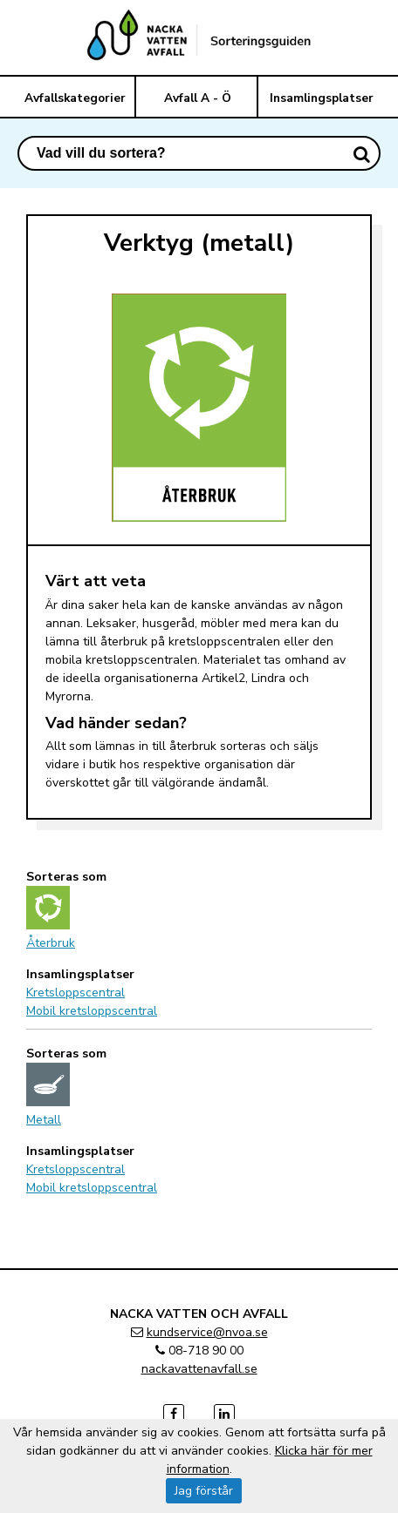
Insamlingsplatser (322, 98)
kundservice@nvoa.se (207, 1332)
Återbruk (50, 943)
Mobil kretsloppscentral (91, 1011)
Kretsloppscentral (75, 992)
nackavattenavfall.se (199, 1369)
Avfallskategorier (75, 98)
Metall (43, 1119)
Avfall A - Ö (197, 98)
